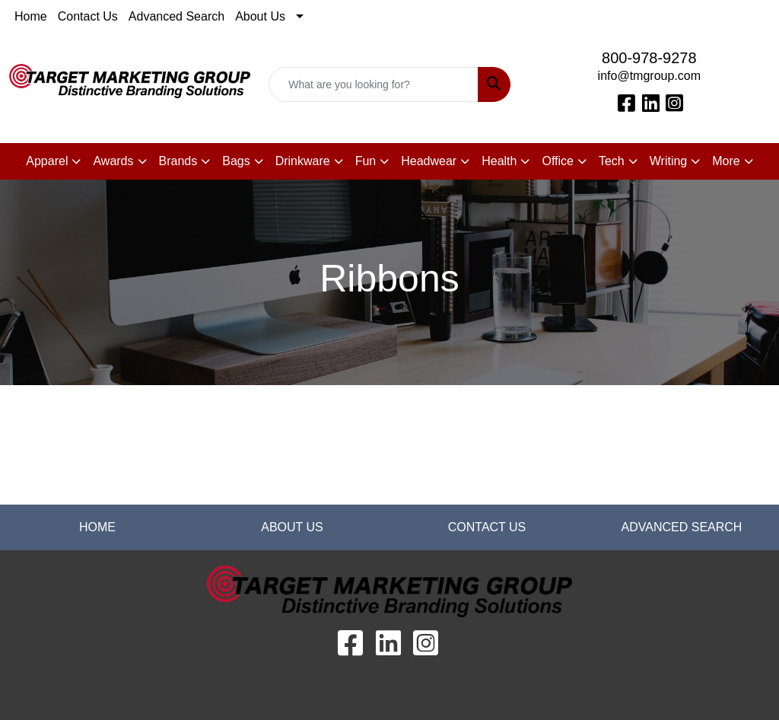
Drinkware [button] (302, 161)
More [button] (725, 161)
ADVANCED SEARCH (682, 527)
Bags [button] (236, 161)
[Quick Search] (373, 84)
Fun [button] (366, 161)
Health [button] (499, 161)
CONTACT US (487, 527)
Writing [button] (669, 161)
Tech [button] (612, 161)
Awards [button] (113, 161)
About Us (260, 16)
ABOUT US (292, 527)
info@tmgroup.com (649, 75)
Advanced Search (176, 16)
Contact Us (88, 16)
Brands (178, 161)
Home (30, 16)
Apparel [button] (47, 161)
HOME (97, 527)
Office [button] (558, 161)
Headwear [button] (428, 161)
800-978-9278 (649, 57)
